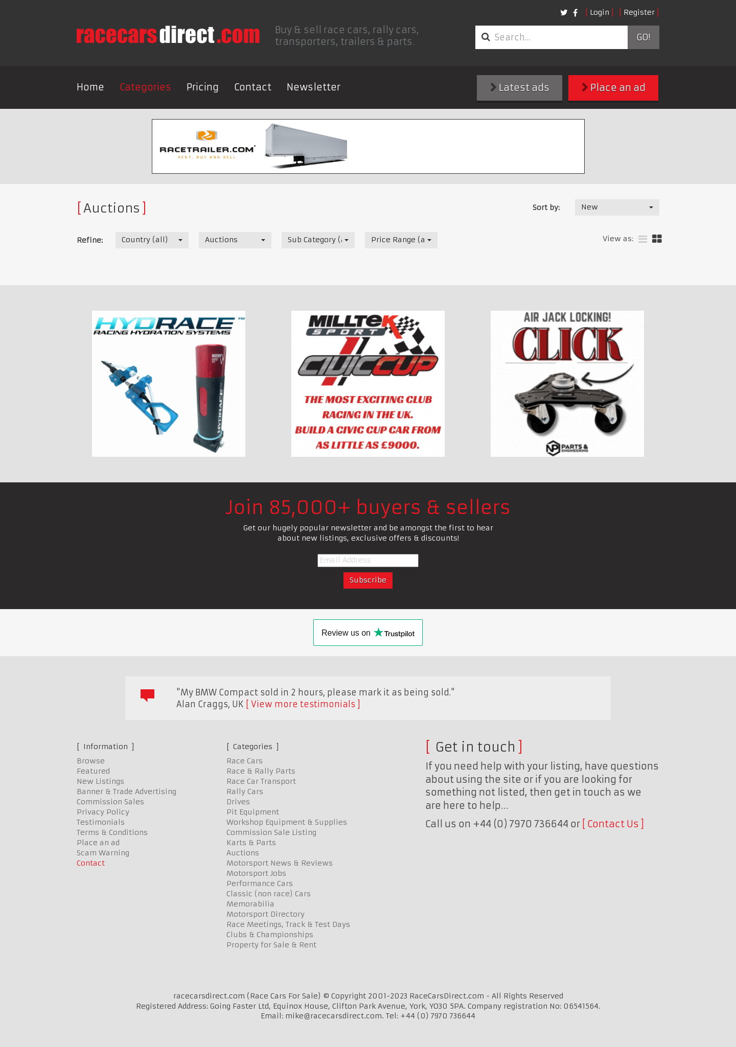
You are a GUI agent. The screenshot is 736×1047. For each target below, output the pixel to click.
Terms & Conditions (112, 832)
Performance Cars (259, 883)
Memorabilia (250, 904)
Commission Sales (110, 801)
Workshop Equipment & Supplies (286, 822)
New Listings (100, 781)
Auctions (242, 852)
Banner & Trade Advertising (126, 791)
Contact (252, 87)
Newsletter (313, 87)
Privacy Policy (103, 812)
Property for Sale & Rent (271, 944)
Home (90, 87)
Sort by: (546, 207)
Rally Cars (244, 791)
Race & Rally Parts (260, 771)
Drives (238, 801)
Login (599, 12)
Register (639, 12)
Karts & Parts (251, 842)
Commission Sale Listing (271, 832)
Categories (145, 87)
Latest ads (519, 88)
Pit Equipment (252, 812)
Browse (91, 760)
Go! (643, 37)
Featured (93, 771)
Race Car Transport (261, 781)
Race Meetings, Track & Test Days (288, 924)
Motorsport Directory (265, 914)
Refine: (90, 240)
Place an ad (614, 88)
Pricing (203, 87)
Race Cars (244, 760)
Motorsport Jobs (256, 873)
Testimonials (101, 822)
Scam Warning (103, 852)
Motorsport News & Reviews (279, 863)
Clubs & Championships (269, 934)
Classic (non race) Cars (268, 893)
